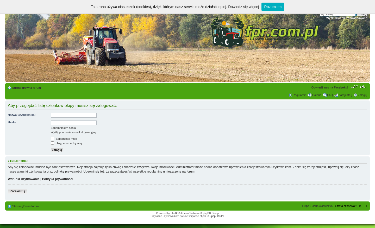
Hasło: (12, 122)
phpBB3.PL (217, 216)
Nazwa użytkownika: (21, 114)
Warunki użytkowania (24, 179)
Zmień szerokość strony (363, 86)
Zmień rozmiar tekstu (354, 86)
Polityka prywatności (57, 179)
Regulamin (300, 95)
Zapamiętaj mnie (64, 138)
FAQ (330, 95)
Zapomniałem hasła (63, 127)
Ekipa (305, 205)
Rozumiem (273, 7)
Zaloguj (362, 95)
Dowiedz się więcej (243, 7)
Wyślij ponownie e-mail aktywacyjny (73, 132)
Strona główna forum (26, 87)
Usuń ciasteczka (322, 205)
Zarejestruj (345, 95)
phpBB (174, 213)
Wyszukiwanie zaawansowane (346, 18)
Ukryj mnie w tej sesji (67, 143)
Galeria (316, 95)
